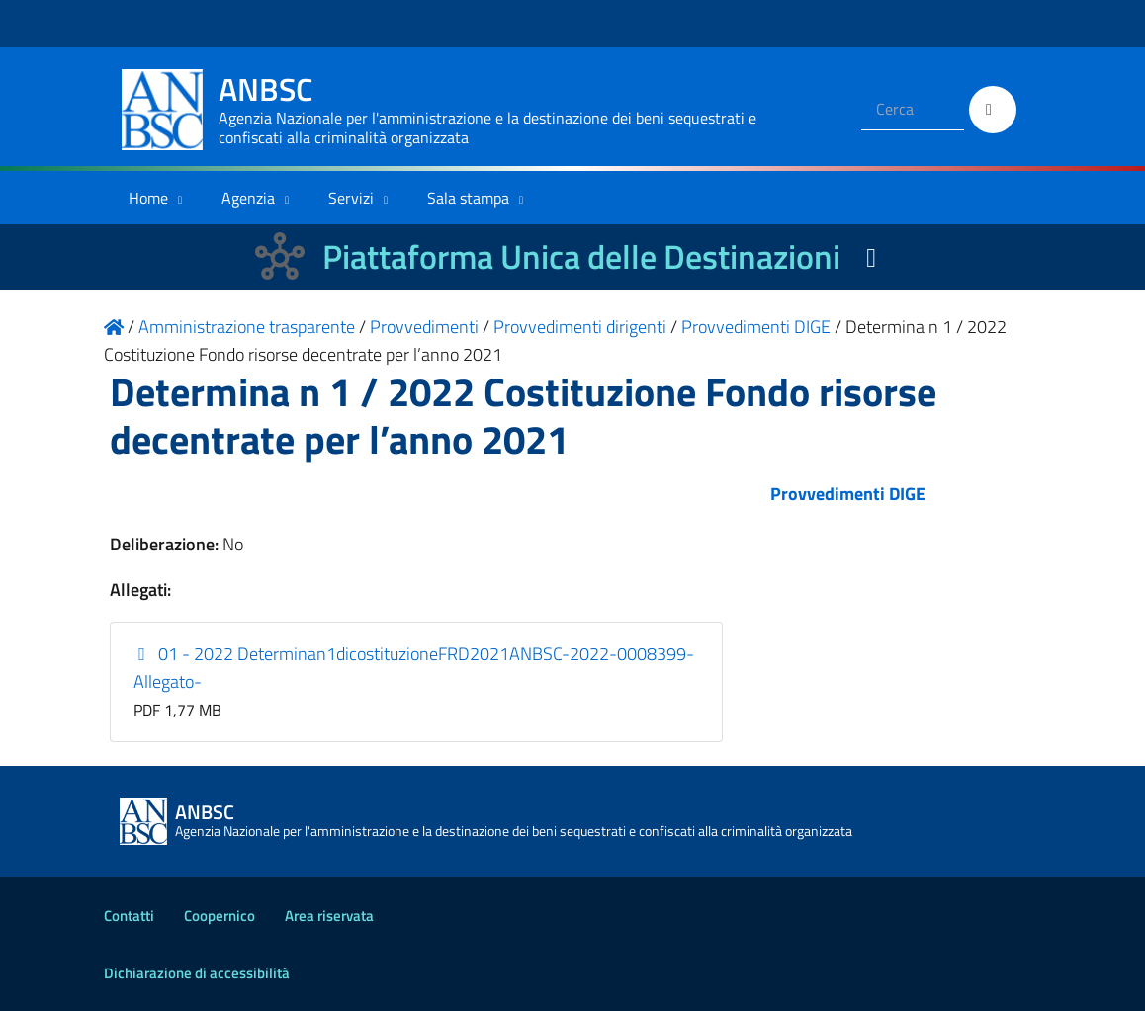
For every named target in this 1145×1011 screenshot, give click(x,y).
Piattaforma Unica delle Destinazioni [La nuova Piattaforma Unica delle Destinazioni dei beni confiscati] (581, 256)
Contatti (129, 915)
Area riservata (329, 915)
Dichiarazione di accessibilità (197, 973)
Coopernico (219, 915)
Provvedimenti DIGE (847, 493)
